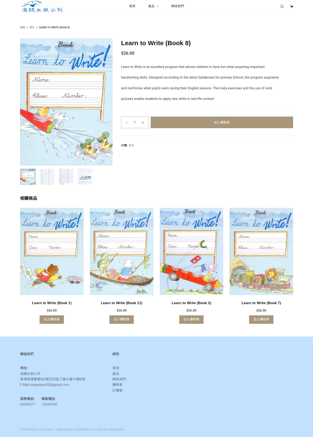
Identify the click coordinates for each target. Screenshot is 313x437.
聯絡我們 (177, 6)
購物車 (117, 385)
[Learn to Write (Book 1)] (52, 251)
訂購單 (117, 390)
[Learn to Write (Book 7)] (261, 251)
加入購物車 (222, 122)
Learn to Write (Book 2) (191, 303)
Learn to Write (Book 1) (52, 303)
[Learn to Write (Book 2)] (191, 251)
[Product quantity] (135, 122)
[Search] (282, 6)
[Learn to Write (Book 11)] (121, 251)
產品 (154, 6)
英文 (131, 145)
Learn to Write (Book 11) (121, 303)
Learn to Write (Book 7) (261, 303)
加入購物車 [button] (52, 319)
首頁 (132, 6)
